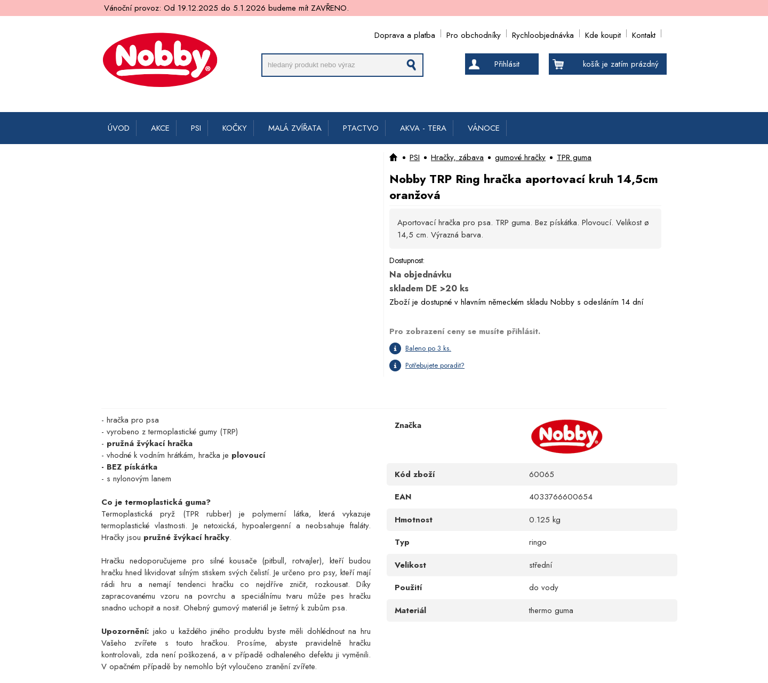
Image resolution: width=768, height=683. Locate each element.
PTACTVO (361, 128)
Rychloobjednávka (543, 33)
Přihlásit (506, 64)
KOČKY (234, 128)
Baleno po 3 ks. (428, 348)
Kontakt (643, 33)
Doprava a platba (404, 33)
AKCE (160, 128)
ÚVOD (119, 128)
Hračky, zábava (457, 157)
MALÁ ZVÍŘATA (295, 128)
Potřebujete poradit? (435, 365)
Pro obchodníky (473, 33)
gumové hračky (520, 157)
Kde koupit (603, 33)
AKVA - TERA (423, 128)
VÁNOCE (484, 128)
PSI (196, 128)
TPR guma (574, 157)
